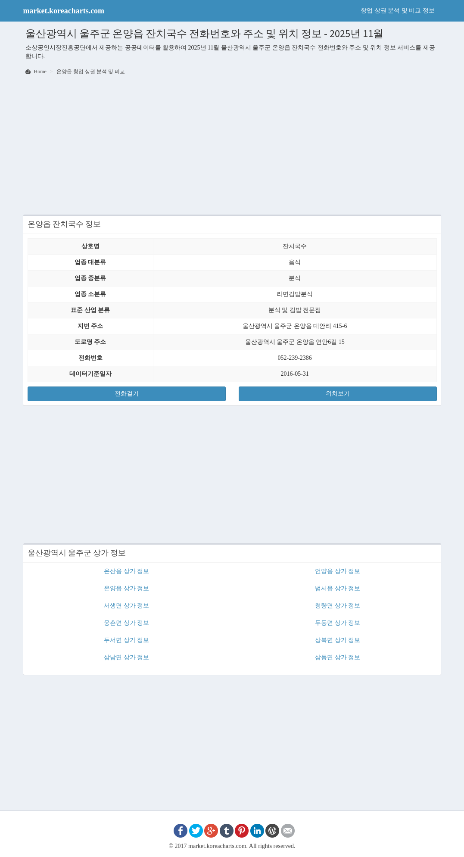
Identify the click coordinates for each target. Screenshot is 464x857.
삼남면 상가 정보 (126, 657)
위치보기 (338, 393)
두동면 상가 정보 (337, 623)
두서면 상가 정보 (126, 640)
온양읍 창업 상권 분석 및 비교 (90, 72)
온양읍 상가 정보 (126, 588)
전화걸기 (127, 393)
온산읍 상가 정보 (126, 571)
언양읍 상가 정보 (337, 571)
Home (36, 72)
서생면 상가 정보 (126, 605)
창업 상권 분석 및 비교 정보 (398, 10)
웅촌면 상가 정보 (126, 623)
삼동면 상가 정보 (337, 657)
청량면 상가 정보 (337, 605)
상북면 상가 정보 (337, 640)
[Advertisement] (232, 145)
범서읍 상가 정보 (337, 588)
